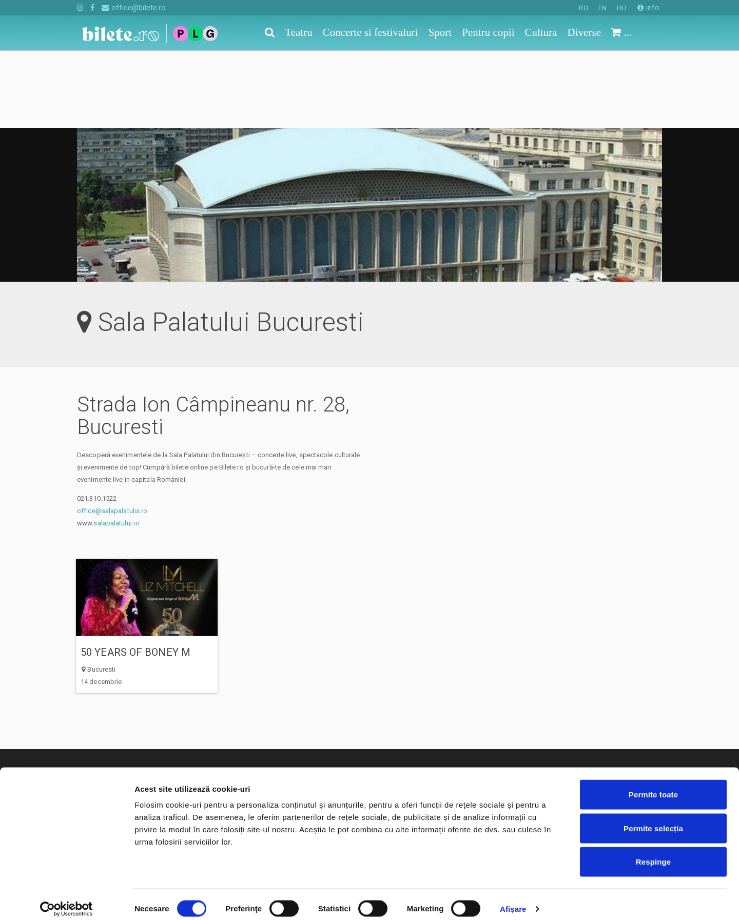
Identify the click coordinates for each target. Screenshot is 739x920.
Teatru (88, 733)
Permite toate (653, 785)
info (648, 8)
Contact (293, 733)
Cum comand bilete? (579, 738)
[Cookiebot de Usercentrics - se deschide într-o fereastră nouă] (66, 900)
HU (621, 8)
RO (583, 8)
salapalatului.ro (116, 445)
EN (602, 8)
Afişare (513, 899)
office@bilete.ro (134, 8)
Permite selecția (653, 819)
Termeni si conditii (311, 748)
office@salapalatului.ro (112, 433)
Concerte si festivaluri (116, 748)
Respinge (653, 852)
